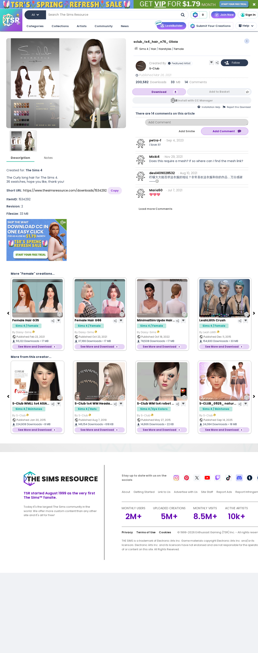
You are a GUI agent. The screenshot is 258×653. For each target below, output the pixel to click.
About (126, 492)
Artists (81, 26)
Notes (48, 158)
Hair (153, 49)
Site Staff (207, 492)
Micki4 (154, 157)
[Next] (254, 313)
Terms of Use (145, 532)
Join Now (227, 15)
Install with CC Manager (195, 100)
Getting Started (144, 492)
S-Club (154, 68)
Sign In (248, 14)
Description (20, 158)
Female (179, 49)
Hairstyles (165, 49)
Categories (34, 26)
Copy (115, 191)
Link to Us (164, 492)
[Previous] (8, 313)
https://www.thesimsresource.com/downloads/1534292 (65, 190)
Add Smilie (187, 131)
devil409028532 (162, 173)
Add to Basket (219, 92)
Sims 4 (143, 49)
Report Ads (224, 492)
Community (104, 26)
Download (159, 92)
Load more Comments (155, 209)
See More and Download (35, 346)
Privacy (127, 532)
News (125, 26)
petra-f (155, 140)
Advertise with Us (186, 492)
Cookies (165, 532)
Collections (60, 26)
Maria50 (156, 190)
